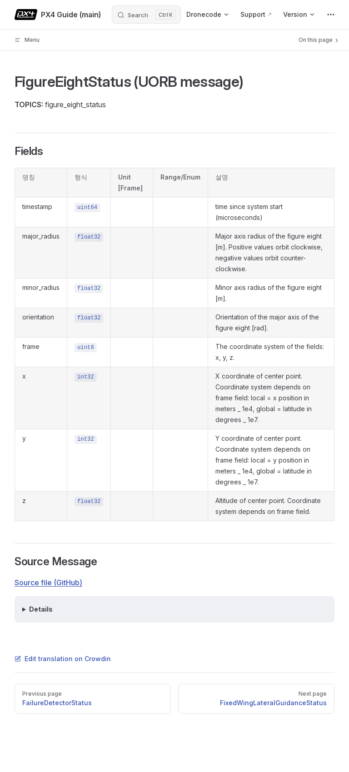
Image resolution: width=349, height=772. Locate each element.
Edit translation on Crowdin (63, 658)
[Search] (146, 14)
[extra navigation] (331, 14)
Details (41, 609)
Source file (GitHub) (48, 582)
